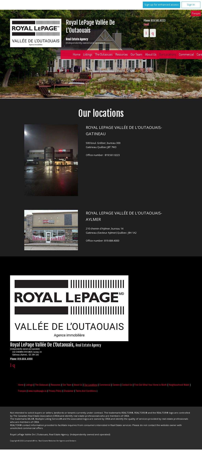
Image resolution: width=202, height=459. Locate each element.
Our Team (136, 54)
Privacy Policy (55, 391)
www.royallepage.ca (37, 391)
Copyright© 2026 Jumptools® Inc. (24, 440)
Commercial (104, 384)
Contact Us (127, 384)
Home (76, 54)
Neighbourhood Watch (179, 384)
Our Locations (167, 54)
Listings (87, 54)
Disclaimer (69, 391)
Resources (121, 54)
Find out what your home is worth (150, 384)
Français (196, 13)
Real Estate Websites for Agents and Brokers (57, 440)
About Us (150, 54)
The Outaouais (103, 54)
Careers (116, 384)
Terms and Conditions (86, 391)
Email (146, 24)
